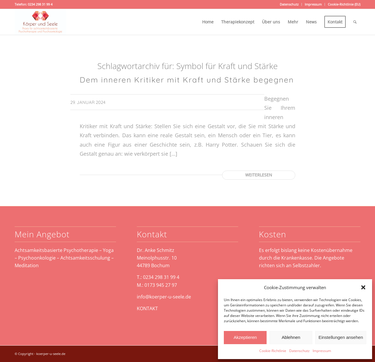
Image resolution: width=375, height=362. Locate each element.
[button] (363, 287)
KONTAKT (147, 308)
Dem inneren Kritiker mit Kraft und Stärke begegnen (187, 80)
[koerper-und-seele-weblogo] (40, 22)
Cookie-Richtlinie (272, 350)
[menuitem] (289, 4)
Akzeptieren (245, 337)
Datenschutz (299, 350)
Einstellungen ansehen (340, 337)
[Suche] (355, 22)
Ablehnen (291, 337)
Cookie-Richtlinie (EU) (344, 4)
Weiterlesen (258, 175)
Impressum (322, 350)
